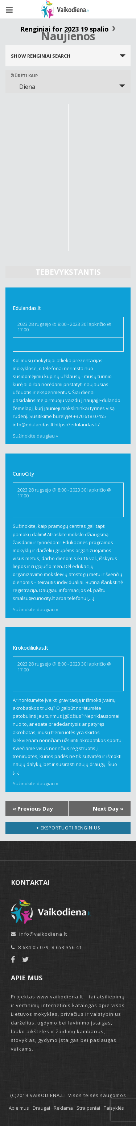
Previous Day (33, 808)
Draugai (41, 1108)
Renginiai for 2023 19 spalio (64, 29)
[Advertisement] (68, 172)
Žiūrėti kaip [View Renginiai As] (24, 76)
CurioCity (23, 473)
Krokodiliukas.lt (30, 647)
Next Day (108, 808)
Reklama (63, 1108)
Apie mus (19, 1108)
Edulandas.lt (27, 308)
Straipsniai (88, 1108)
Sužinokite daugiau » (35, 435)
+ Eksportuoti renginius (68, 828)
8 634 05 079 (33, 947)
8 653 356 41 (66, 947)
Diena (23, 87)
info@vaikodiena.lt (43, 934)
